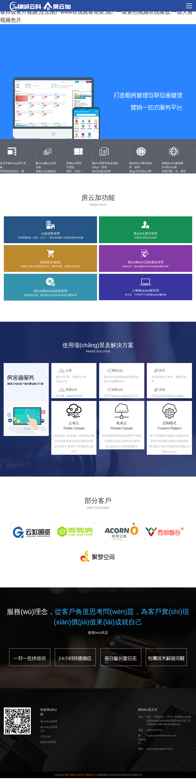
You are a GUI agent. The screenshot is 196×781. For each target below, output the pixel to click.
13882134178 (154, 732)
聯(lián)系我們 (48, 744)
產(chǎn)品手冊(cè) (48, 731)
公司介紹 (45, 739)
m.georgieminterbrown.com (161, 738)
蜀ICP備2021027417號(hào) (79, 777)
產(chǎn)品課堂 (48, 724)
